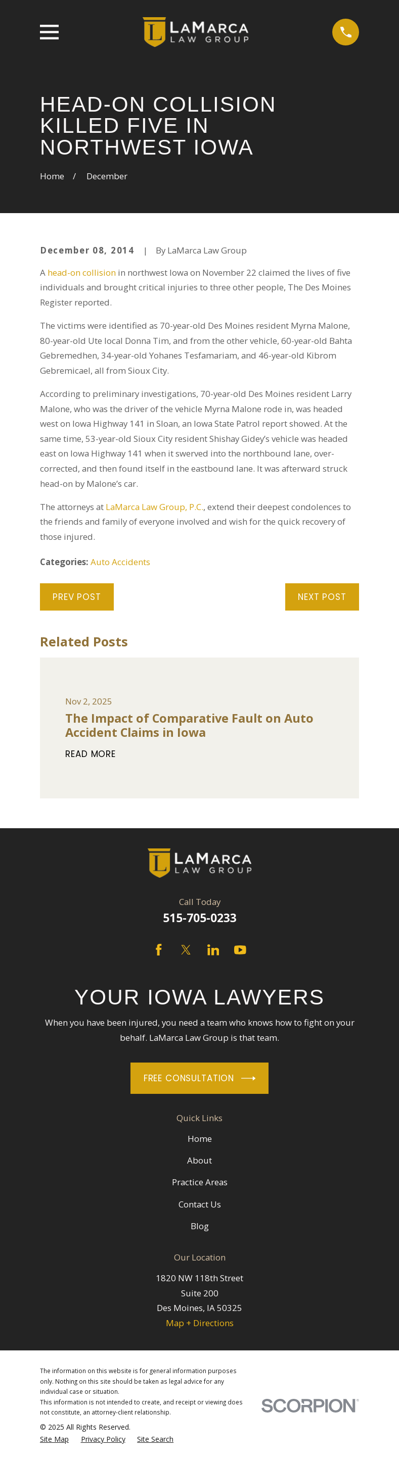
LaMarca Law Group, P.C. (154, 507)
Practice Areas (200, 1182)
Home (200, 1138)
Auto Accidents (120, 562)
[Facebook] (159, 950)
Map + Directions (200, 1323)
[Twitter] (186, 950)
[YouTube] (240, 950)
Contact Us (200, 1204)
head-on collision (82, 272)
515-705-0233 (200, 918)
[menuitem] (54, 1439)
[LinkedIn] (213, 950)
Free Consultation (200, 1078)
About (199, 1160)
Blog (200, 1226)
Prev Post (77, 597)
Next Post (322, 597)
